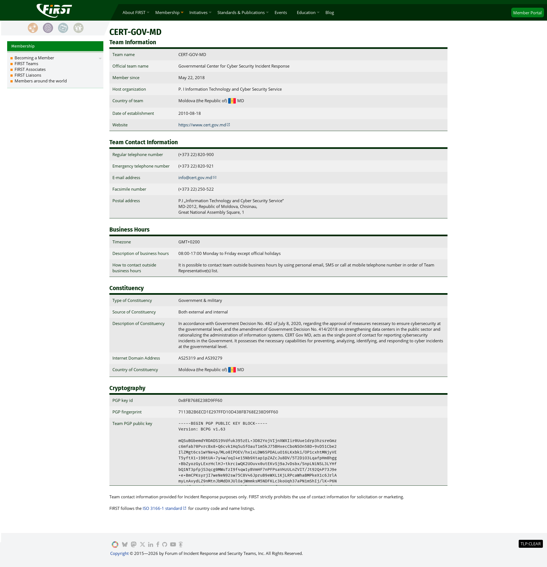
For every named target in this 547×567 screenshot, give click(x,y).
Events (281, 12)
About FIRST (134, 12)
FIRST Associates (30, 69)
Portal (527, 12)
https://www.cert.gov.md (202, 124)
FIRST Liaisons (28, 75)
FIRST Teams (26, 63)
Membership (167, 12)
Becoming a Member (34, 57)
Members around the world (41, 81)
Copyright (119, 553)
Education (306, 12)
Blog (329, 12)
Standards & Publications (241, 12)
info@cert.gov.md (195, 177)
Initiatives (198, 12)
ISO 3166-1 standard (162, 508)
